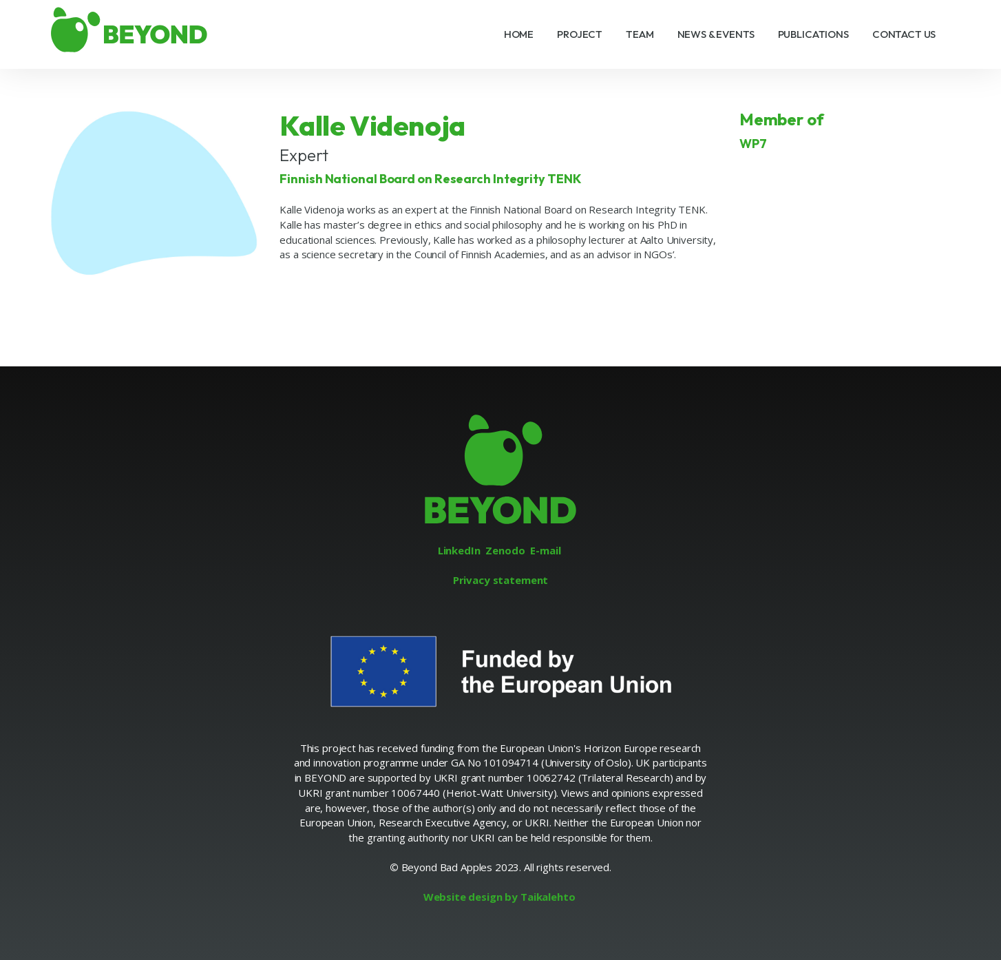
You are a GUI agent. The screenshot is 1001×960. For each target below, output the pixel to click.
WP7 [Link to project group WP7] (753, 144)
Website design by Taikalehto (499, 897)
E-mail (545, 550)
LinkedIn (459, 550)
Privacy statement (500, 580)
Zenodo (505, 550)
